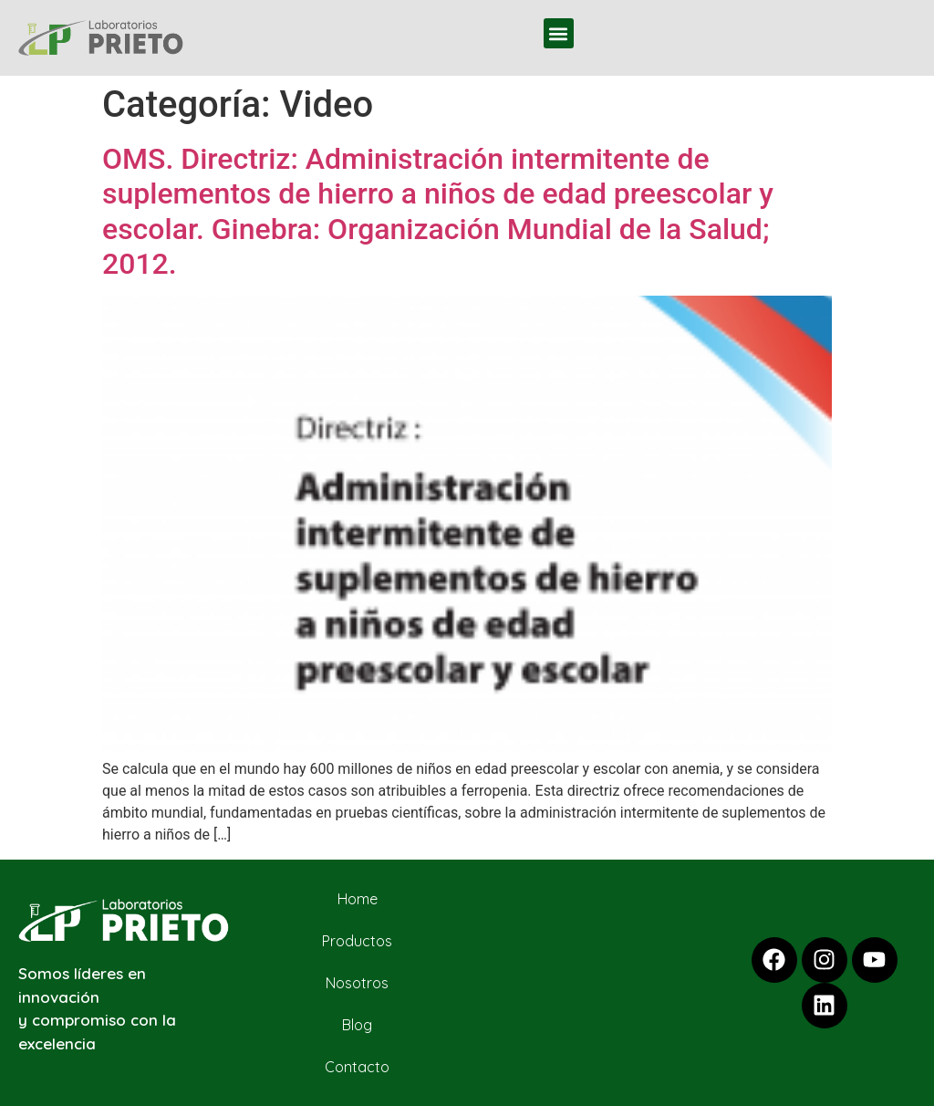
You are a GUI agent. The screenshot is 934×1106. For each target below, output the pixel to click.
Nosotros (357, 983)
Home (357, 899)
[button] (559, 33)
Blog (357, 1025)
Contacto (357, 1067)
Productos (357, 941)
